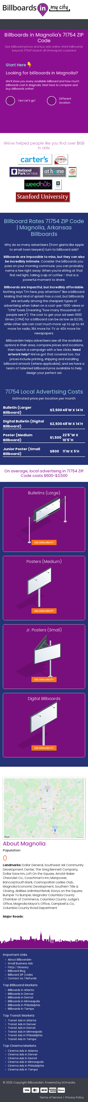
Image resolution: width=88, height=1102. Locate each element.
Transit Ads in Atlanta (22, 1020)
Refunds (31, 978)
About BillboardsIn (19, 960)
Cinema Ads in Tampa (23, 1069)
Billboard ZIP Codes (20, 975)
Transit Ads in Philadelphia (25, 1035)
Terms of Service (51, 1097)
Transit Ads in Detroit (22, 1028)
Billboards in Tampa (21, 1009)
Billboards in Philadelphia (24, 1005)
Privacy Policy (74, 1097)
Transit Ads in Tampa (22, 1039)
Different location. (65, 101)
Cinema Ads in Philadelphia (26, 1066)
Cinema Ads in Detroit (22, 1058)
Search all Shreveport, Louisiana (54, 50)
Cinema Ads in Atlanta (23, 1051)
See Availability (43, 542)
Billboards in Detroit (20, 997)
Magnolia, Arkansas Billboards (45, 231)
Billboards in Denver (21, 994)
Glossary (23, 967)
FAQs (11, 967)
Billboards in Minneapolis (24, 1001)
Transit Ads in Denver (22, 1024)
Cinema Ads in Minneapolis (26, 1062)
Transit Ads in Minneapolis (25, 1032)
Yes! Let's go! (26, 100)
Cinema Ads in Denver (23, 1054)
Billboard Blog (16, 971)
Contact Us (15, 978)
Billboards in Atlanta (21, 990)
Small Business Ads (20, 963)
